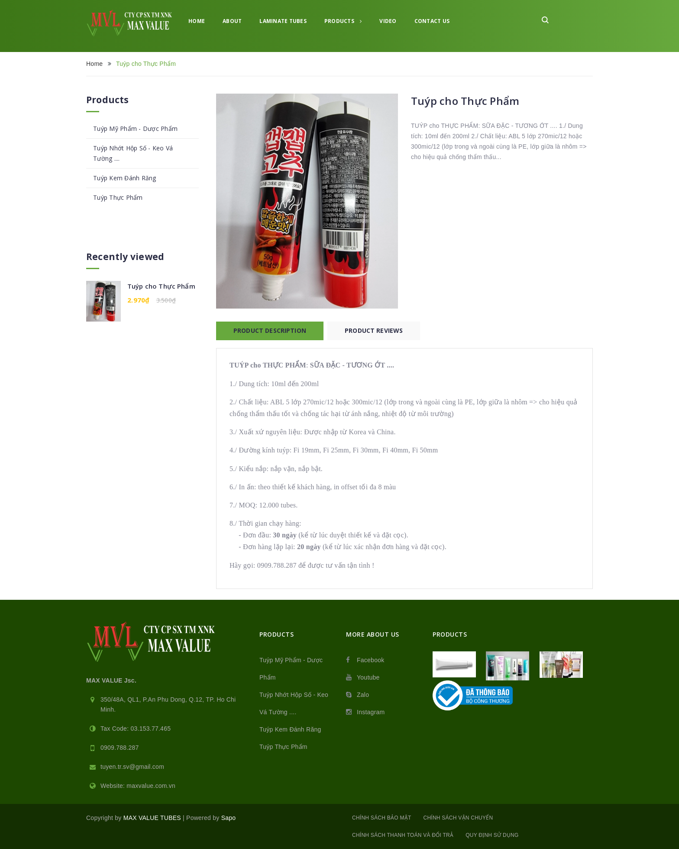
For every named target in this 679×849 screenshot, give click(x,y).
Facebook (370, 660)
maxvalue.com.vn (150, 785)
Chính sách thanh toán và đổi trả (402, 835)
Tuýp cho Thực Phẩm (161, 286)
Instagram (371, 712)
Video (387, 21)
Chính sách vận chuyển (458, 818)
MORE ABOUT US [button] (372, 634)
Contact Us (432, 21)
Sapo (228, 817)
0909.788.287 (119, 747)
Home (196, 21)
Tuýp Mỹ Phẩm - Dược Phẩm (135, 128)
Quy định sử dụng (492, 835)
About (232, 21)
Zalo (363, 694)
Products (343, 21)
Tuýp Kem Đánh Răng (124, 178)
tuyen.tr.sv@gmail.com (132, 766)
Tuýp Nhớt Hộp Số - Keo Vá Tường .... (133, 153)
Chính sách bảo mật (381, 818)
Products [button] (276, 634)
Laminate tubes (283, 21)
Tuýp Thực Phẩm (118, 197)
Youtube (368, 677)
